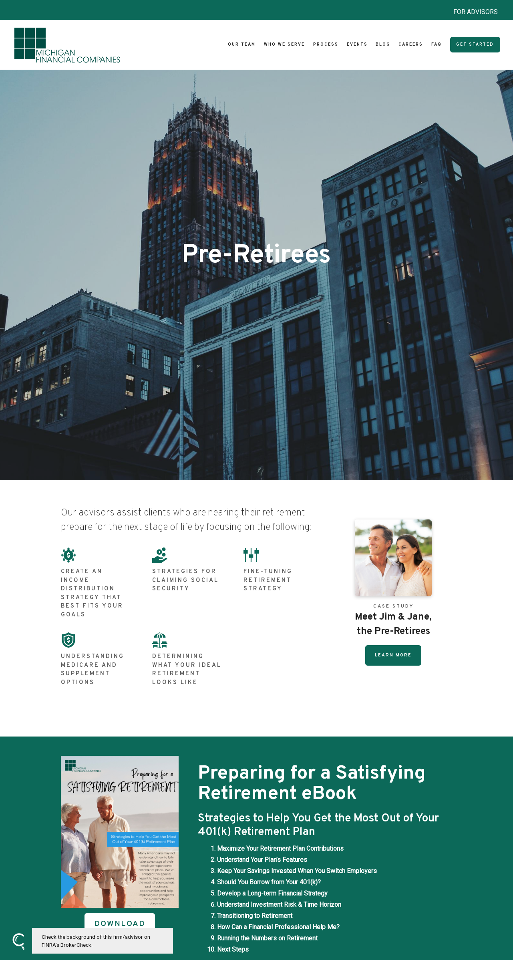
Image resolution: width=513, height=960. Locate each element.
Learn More (393, 655)
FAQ (436, 44)
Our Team (241, 44)
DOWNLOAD (119, 924)
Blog (383, 44)
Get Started (475, 44)
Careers (410, 44)
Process (325, 44)
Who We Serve (284, 44)
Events (357, 44)
